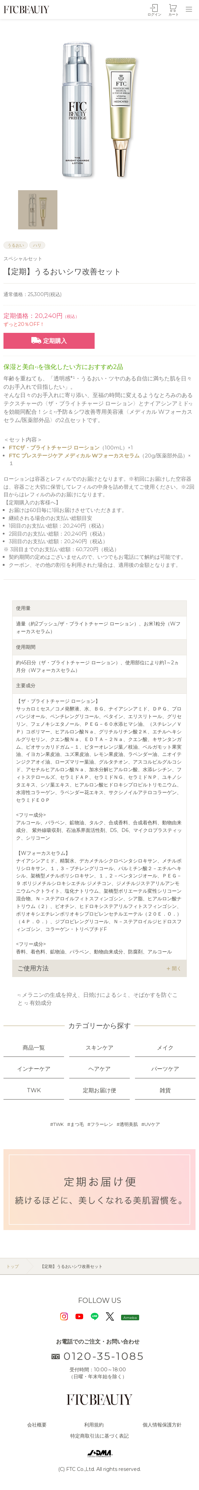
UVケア (152, 1124)
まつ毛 (77, 1124)
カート (173, 14)
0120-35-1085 (97, 1356)
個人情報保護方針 (162, 1425)
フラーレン (101, 1124)
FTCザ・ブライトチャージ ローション (54, 447)
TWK (58, 1124)
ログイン (154, 14)
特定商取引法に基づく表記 (99, 1436)
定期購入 (49, 340)
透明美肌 (129, 1124)
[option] (99, 109)
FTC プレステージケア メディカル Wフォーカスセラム (74, 455)
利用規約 (94, 1425)
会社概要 (37, 1425)
